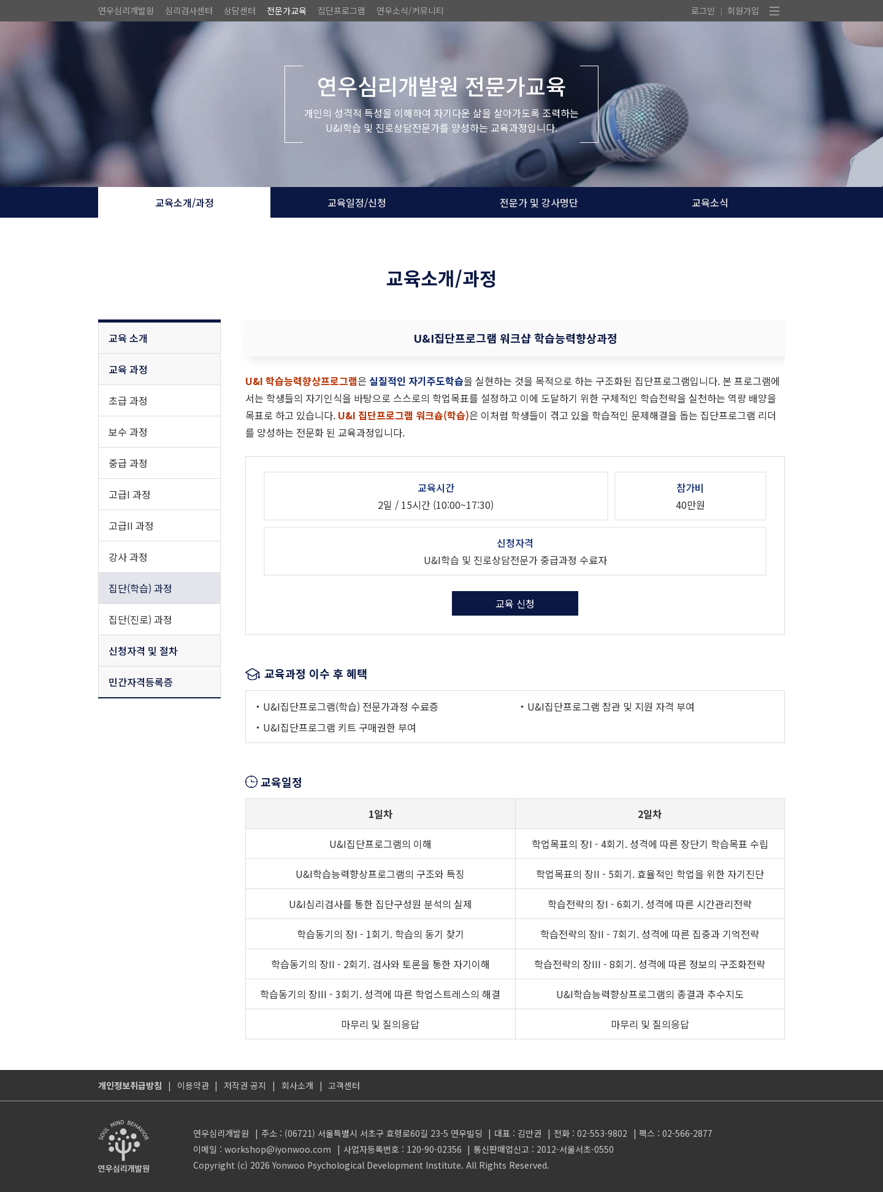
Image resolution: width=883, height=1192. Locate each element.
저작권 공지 (245, 1085)
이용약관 (193, 1085)
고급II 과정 (131, 525)
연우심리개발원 (126, 10)
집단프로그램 (341, 10)
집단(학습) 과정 (140, 588)
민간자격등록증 (141, 681)
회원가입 (743, 10)
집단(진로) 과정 (140, 619)
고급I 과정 (130, 494)
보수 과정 (128, 431)
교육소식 (710, 202)
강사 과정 (128, 556)
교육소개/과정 (184, 202)
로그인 (703, 10)
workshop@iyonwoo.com (277, 1149)
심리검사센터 (189, 10)
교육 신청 (515, 603)
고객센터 (344, 1085)
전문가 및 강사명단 (539, 202)
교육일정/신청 (356, 202)
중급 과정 (128, 463)
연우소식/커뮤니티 (410, 10)
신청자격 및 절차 (143, 650)
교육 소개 (128, 337)
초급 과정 (128, 400)
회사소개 (297, 1085)
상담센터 (240, 10)
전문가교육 (287, 10)
